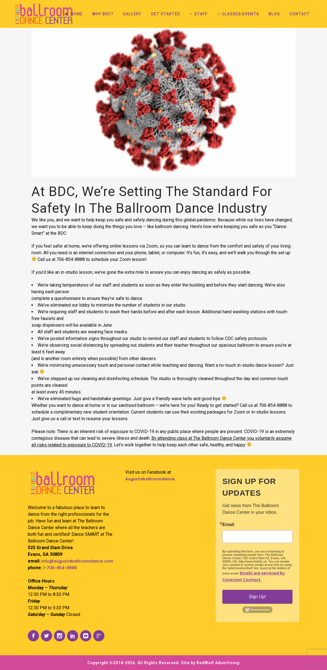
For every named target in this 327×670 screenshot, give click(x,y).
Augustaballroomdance (150, 479)
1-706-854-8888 (60, 568)
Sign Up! (257, 596)
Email (228, 524)
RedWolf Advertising (218, 663)
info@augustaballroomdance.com (76, 561)
